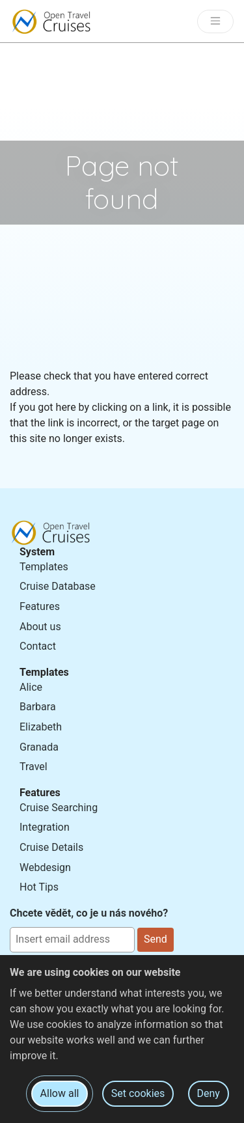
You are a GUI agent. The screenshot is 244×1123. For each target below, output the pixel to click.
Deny (208, 1093)
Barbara (38, 706)
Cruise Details (51, 847)
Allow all (59, 1093)
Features (40, 606)
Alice (31, 687)
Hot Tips (39, 887)
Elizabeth (41, 727)
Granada (39, 747)
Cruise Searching (59, 807)
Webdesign (45, 867)
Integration (45, 827)
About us (40, 626)
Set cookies (138, 1093)
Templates (44, 567)
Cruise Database (58, 586)
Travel (33, 766)
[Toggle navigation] (215, 21)
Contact (38, 646)
